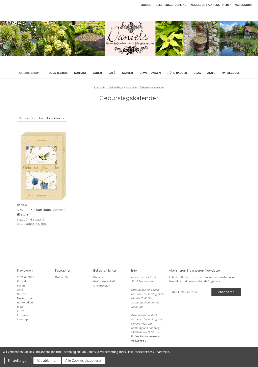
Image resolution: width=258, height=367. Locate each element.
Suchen (145, 5)
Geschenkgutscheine (171, 5)
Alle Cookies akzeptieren (84, 360)
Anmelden (197, 5)
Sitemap (22, 319)
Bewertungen (150, 73)
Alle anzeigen (101, 285)
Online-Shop (31, 73)
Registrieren (222, 5)
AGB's (211, 73)
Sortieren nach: (28, 118)
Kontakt (80, 73)
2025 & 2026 (58, 73)
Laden (97, 73)
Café (111, 73)
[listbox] (52, 118)
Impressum (230, 73)
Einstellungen (18, 360)
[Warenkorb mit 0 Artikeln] (243, 5)
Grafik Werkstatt (104, 281)
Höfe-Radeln (177, 73)
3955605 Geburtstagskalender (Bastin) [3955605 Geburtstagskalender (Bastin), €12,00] (41, 212)
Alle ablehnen (47, 360)
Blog (197, 73)
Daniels (98, 277)
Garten (127, 73)
